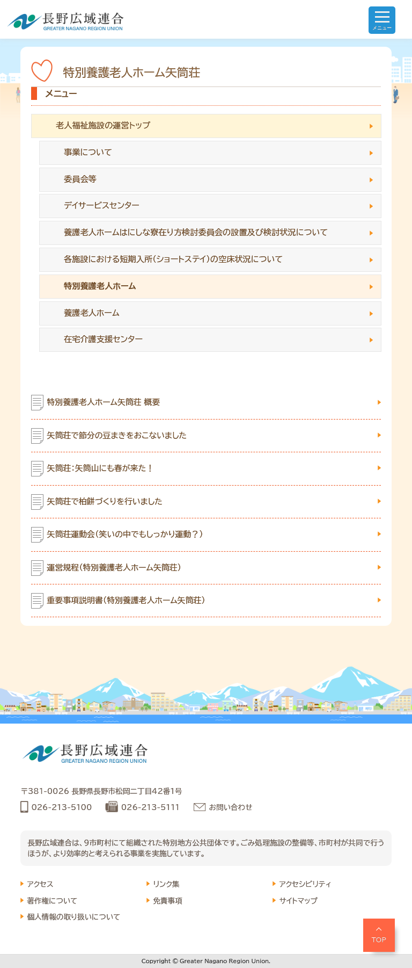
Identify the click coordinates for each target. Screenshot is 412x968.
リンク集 (166, 884)
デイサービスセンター (101, 205)
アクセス (40, 884)
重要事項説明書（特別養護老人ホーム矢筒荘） (126, 600)
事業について (88, 152)
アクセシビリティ (305, 884)
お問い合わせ (231, 807)
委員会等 (80, 179)
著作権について (52, 901)
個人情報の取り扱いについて (73, 917)
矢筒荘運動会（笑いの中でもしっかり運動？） (125, 534)
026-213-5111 (150, 807)
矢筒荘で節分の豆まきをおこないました (117, 435)
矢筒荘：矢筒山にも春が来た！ (100, 468)
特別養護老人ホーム (100, 286)
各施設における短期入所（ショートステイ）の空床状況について (173, 259)
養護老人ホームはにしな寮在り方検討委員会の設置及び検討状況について (196, 232)
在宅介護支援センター (103, 339)
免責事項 (167, 901)
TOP (379, 939)
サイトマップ (298, 901)
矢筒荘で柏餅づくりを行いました (105, 501)
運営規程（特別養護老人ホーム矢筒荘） (114, 568)
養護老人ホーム (92, 313)
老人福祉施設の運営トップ (103, 125)
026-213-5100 (61, 807)
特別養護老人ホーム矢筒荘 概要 (103, 402)
